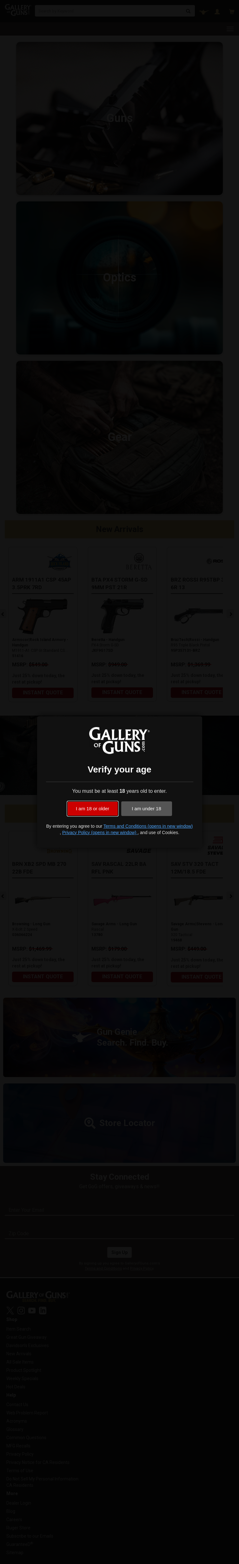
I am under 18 (146, 808)
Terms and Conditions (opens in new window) (148, 826)
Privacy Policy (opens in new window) (99, 832)
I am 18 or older (92, 808)
